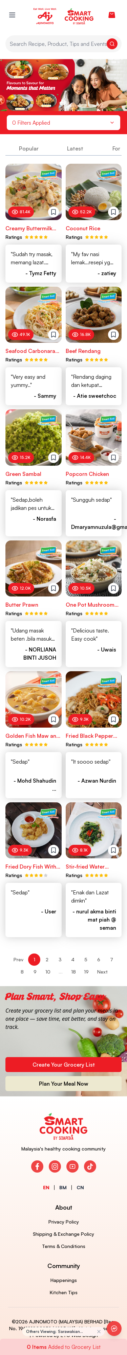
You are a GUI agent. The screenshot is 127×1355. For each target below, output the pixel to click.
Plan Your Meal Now (63, 1083)
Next (102, 972)
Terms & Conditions (63, 1246)
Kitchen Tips (64, 1292)
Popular (29, 148)
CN (80, 1187)
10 (47, 972)
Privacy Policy (63, 1222)
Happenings (63, 1280)
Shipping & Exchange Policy (63, 1234)
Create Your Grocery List (64, 1064)
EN (46, 1187)
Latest (75, 148)
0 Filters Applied (63, 122)
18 (73, 972)
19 (86, 972)
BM (63, 1187)
